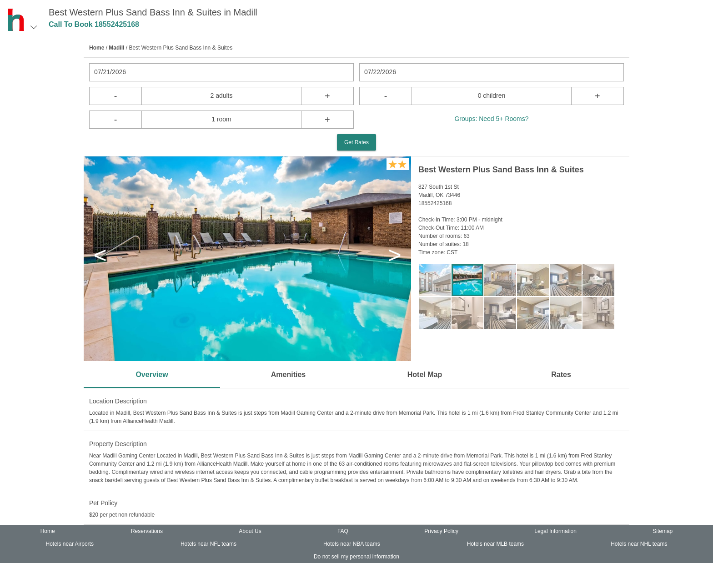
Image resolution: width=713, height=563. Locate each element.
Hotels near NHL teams (639, 544)
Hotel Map (424, 374)
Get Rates (356, 142)
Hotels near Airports (70, 544)
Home (96, 48)
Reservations (147, 531)
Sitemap (663, 531)
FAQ (342, 531)
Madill (116, 48)
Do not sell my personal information (356, 556)
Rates (561, 374)
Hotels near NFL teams (208, 544)
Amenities (288, 374)
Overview (152, 374)
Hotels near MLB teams (495, 544)
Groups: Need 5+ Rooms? (491, 118)
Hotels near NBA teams (351, 544)
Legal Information (555, 531)
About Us (250, 531)
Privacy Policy (441, 531)
